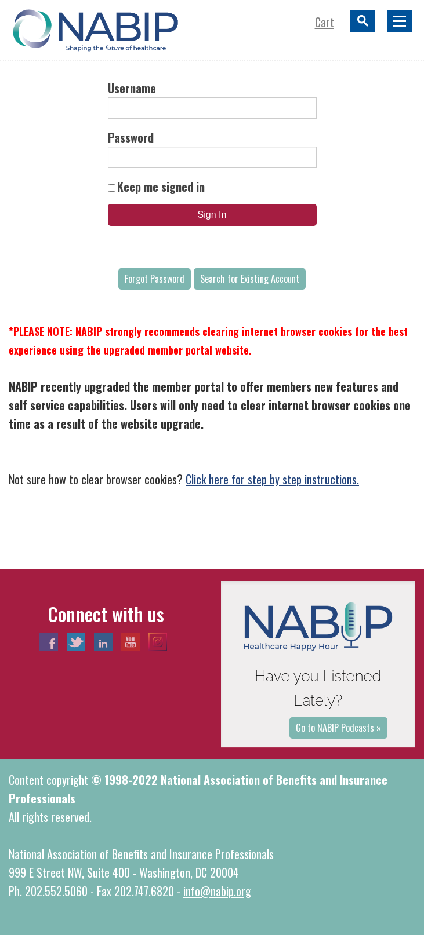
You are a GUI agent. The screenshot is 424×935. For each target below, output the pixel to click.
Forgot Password (154, 279)
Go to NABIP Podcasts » (338, 728)
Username (132, 88)
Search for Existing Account (249, 279)
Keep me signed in (161, 186)
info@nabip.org (217, 891)
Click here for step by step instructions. (272, 479)
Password (131, 137)
